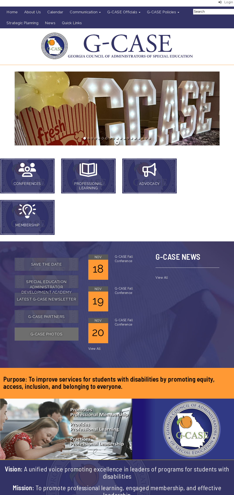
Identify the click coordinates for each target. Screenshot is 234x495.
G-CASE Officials (123, 12)
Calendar (55, 12)
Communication (85, 12)
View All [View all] (94, 348)
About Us (32, 12)
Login (225, 2)
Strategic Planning (22, 23)
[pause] (117, 142)
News (50, 23)
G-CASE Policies (163, 12)
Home (12, 12)
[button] (30, 108)
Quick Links (72, 23)
